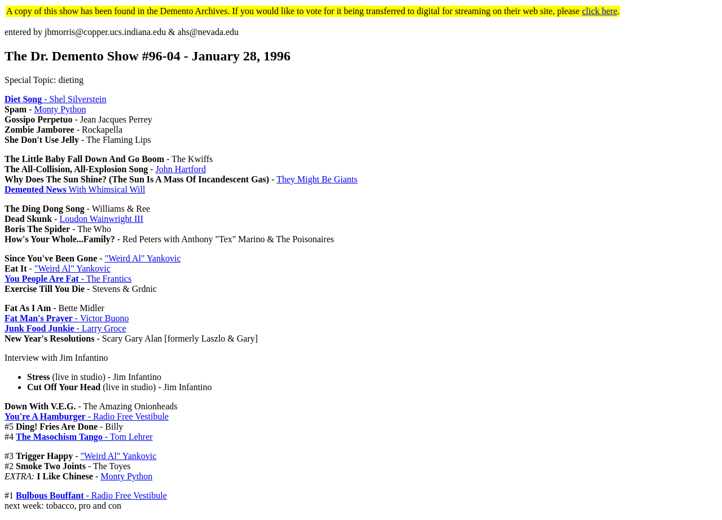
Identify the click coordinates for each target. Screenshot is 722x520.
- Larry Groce (65, 328)
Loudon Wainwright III (101, 219)
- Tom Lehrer (84, 437)
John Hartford (181, 169)
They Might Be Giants (317, 179)
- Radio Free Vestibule (87, 416)
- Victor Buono (67, 318)
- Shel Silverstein (55, 99)
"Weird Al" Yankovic (143, 258)
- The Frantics (68, 278)
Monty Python (60, 109)
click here (600, 11)
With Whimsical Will (75, 189)
